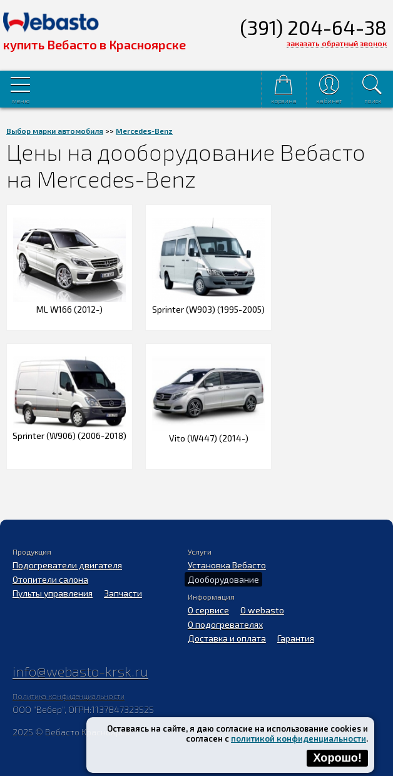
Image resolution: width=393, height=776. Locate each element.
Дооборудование (223, 579)
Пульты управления (53, 593)
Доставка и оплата (227, 638)
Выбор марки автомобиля (54, 130)
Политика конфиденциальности (69, 696)
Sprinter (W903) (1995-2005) (208, 304)
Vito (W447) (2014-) (208, 432)
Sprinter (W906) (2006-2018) (69, 430)
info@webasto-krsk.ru (80, 671)
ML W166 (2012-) (69, 304)
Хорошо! (337, 758)
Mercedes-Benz (144, 130)
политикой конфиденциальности (298, 738)
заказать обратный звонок (337, 43)
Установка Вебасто (227, 565)
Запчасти (123, 593)
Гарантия (295, 638)
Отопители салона (50, 579)
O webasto (262, 610)
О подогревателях (225, 624)
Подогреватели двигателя (67, 565)
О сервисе (208, 610)
